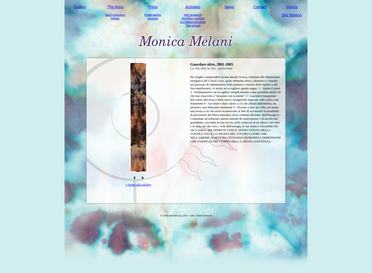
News (229, 7)
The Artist (115, 7)
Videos (292, 7)
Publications (152, 15)
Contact (259, 7)
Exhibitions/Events (192, 22)
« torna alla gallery (138, 185)
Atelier (115, 18)
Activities (192, 7)
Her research (193, 15)
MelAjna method (193, 18)
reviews (153, 18)
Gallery (80, 7)
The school (192, 25)
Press (153, 7)
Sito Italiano (292, 15)
